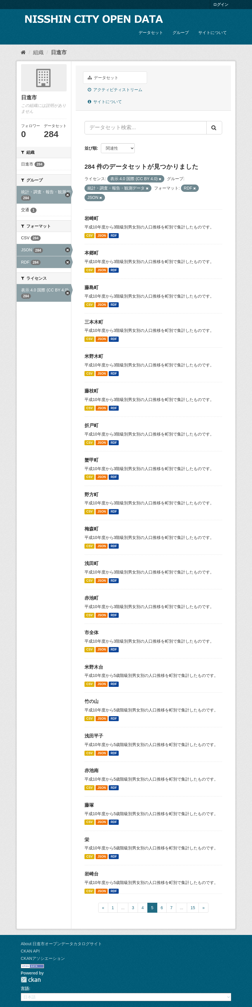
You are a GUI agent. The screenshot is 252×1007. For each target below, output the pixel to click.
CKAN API (30, 951)
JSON (101, 235)
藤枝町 (91, 390)
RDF (114, 235)
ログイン (220, 4)
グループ (180, 32)
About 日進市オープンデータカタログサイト (61, 943)
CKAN (31, 980)
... (123, 907)
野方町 (91, 494)
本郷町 (91, 252)
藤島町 (91, 287)
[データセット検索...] (145, 127)
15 (193, 907)
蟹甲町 (91, 460)
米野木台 (93, 667)
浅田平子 (93, 735)
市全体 (91, 632)
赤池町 (91, 597)
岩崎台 (91, 873)
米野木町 (93, 356)
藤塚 (89, 805)
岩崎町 (91, 218)
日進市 (59, 52)
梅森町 (91, 528)
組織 (38, 52)
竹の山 (91, 701)
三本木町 (93, 322)
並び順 (90, 148)
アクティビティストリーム (115, 89)
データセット (151, 32)
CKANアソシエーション (43, 958)
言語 (25, 988)
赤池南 (91, 770)
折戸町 (91, 425)
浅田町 (91, 563)
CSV (89, 235)
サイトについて (212, 32)
